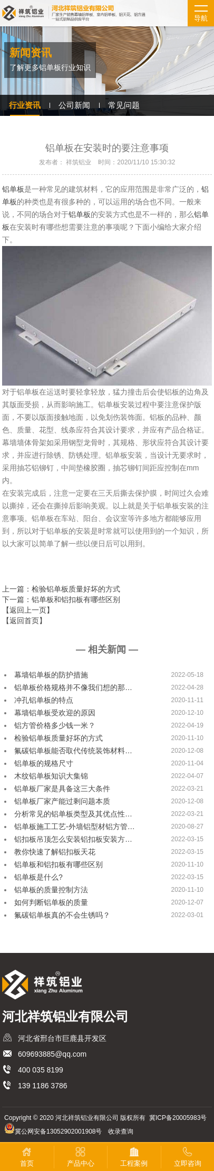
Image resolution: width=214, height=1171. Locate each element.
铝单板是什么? (38, 877)
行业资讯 (25, 105)
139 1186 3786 (42, 1085)
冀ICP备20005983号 (178, 1117)
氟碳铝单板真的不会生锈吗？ (62, 915)
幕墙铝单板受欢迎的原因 (54, 712)
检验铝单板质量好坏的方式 (58, 738)
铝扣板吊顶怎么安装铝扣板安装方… (73, 839)
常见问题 (124, 105)
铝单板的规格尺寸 (43, 763)
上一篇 (61, 589)
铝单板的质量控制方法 (51, 889)
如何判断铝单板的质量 (51, 902)
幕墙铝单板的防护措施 (51, 675)
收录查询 (120, 1131)
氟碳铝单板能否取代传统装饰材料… (73, 750)
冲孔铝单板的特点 (43, 700)
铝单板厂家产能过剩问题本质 (62, 801)
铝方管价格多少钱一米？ (54, 725)
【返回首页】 (24, 620)
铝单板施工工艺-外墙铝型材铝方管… (74, 826)
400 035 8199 (40, 1070)
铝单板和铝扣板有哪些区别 (58, 864)
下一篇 (61, 599)
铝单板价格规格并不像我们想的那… (73, 687)
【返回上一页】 (28, 610)
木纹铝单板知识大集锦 (51, 776)
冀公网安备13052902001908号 (58, 1131)
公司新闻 (74, 105)
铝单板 (13, 189)
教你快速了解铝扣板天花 (54, 852)
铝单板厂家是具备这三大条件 (62, 788)
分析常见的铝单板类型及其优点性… (73, 814)
